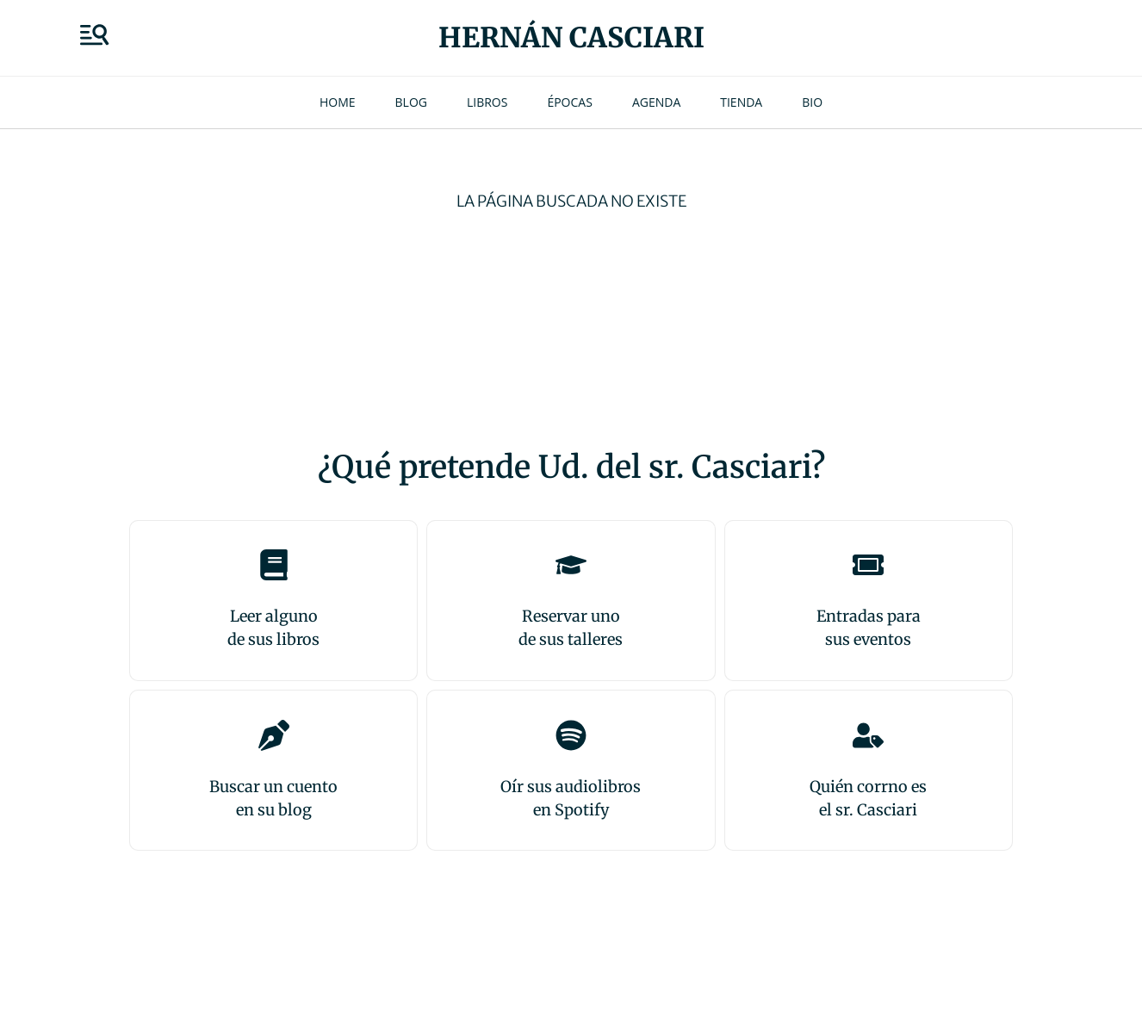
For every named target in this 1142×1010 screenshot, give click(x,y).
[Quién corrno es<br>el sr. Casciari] (868, 735)
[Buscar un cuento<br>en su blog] (273, 735)
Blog (411, 102)
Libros (487, 102)
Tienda (741, 102)
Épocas (569, 102)
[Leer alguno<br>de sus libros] (273, 564)
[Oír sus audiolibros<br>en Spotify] (571, 735)
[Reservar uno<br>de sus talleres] (571, 564)
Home (338, 102)
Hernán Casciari (571, 38)
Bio (812, 102)
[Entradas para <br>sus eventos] (868, 564)
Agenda (656, 102)
